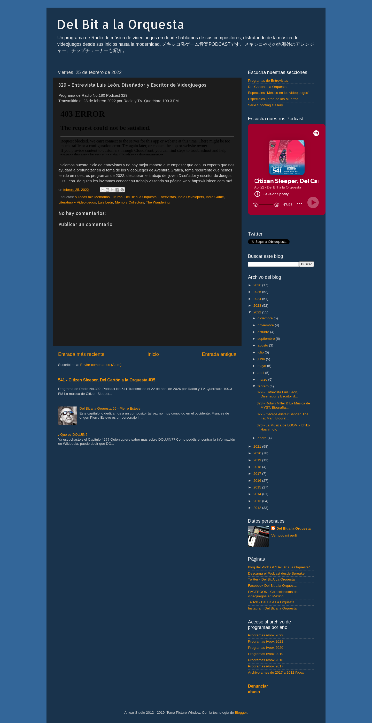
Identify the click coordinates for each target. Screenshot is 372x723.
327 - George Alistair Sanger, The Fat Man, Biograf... (282, 416)
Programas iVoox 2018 (265, 660)
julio (261, 352)
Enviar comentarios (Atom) (101, 365)
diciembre (266, 318)
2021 (257, 446)
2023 (257, 305)
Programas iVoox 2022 (265, 635)
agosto (263, 345)
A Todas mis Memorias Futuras (98, 197)
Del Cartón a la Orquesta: (268, 87)
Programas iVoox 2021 (265, 641)
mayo (262, 366)
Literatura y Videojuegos (77, 202)
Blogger (241, 712)
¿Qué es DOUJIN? (72, 434)
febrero (264, 386)
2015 (257, 487)
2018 (257, 467)
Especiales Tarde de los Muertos (273, 99)
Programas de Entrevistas (268, 80)
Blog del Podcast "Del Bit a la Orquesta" (279, 567)
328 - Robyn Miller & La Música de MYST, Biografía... (283, 405)
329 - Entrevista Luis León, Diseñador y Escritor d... (277, 394)
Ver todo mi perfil (284, 535)
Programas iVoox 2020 (265, 648)
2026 (257, 285)
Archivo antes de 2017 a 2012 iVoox (276, 672)
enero (262, 438)
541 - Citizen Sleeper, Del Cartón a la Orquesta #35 (106, 380)
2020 (257, 453)
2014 (257, 494)
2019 (257, 460)
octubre (264, 332)
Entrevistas (167, 197)
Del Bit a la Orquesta (120, 24)
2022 (257, 312)
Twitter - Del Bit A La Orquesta (271, 579)
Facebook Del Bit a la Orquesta (272, 586)
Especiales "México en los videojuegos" (278, 93)
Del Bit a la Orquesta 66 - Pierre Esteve (109, 408)
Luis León (105, 202)
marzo (263, 379)
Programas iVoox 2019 (265, 654)
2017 (257, 474)
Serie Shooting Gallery (265, 105)
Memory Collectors (129, 202)
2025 (257, 292)
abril (261, 373)
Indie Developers (191, 197)
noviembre (266, 325)
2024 (257, 299)
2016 (257, 481)
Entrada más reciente (81, 354)
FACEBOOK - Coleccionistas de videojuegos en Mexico (273, 594)
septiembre (267, 339)
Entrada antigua (219, 354)
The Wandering (158, 202)
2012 (257, 508)
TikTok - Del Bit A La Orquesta (271, 602)
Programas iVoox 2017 (265, 666)
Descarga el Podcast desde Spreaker (277, 573)
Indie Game (215, 197)
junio (262, 359)
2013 (257, 501)
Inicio (153, 354)
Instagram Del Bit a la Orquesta (272, 608)
